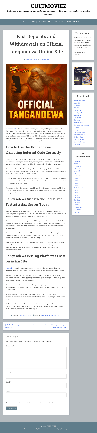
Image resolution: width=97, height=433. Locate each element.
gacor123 (77, 164)
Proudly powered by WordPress (35, 429)
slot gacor (77, 118)
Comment (10, 346)
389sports (77, 166)
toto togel (77, 115)
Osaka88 (76, 127)
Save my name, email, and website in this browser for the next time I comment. (33, 403)
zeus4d (76, 178)
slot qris (76, 130)
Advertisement (45, 22)
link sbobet (77, 210)
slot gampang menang (81, 125)
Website (8, 391)
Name (8, 373)
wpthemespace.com (66, 429)
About (32, 22)
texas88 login (78, 122)
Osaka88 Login (79, 188)
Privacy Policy (73, 22)
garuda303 (77, 161)
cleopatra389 (44, 59)
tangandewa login (25, 315)
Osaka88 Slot (78, 137)
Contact (59, 22)
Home (23, 22)
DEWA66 (77, 103)
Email (8, 382)
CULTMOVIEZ (48, 5)
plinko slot (77, 176)
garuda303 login (79, 101)
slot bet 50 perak (79, 132)
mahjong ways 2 (79, 135)
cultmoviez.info (11, 129)
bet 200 (76, 190)
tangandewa (10, 268)
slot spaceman (79, 139)
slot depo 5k (78, 113)
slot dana (77, 144)
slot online (77, 110)
